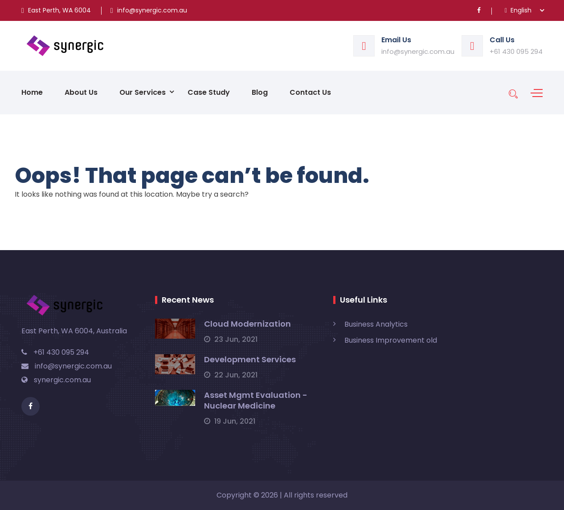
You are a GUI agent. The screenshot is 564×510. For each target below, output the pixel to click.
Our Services (142, 92)
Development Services (250, 359)
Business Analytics (376, 324)
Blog (260, 92)
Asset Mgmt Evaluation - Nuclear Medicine (255, 400)
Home (32, 92)
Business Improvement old (390, 340)
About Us (81, 92)
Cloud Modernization (247, 323)
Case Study (209, 92)
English (518, 10)
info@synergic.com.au (417, 51)
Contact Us (310, 92)
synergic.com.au (56, 380)
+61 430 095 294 (516, 51)
